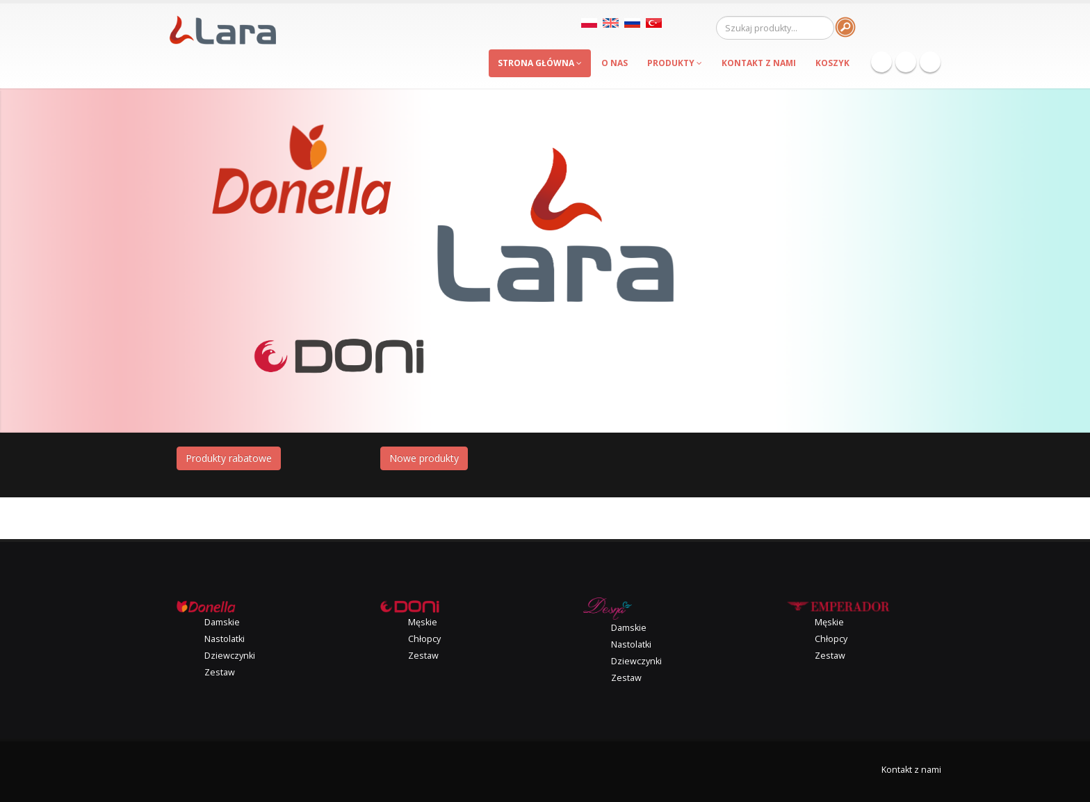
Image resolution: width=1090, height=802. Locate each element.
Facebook (881, 61)
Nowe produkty (424, 458)
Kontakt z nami (911, 770)
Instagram (930, 61)
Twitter (905, 61)
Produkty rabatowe (229, 458)
